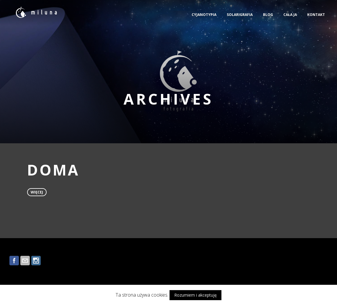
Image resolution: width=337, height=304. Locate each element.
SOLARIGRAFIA (240, 14)
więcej (37, 192)
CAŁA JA (290, 14)
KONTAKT (316, 14)
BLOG (268, 14)
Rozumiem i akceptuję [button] (195, 295)
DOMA (53, 170)
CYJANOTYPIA (204, 14)
